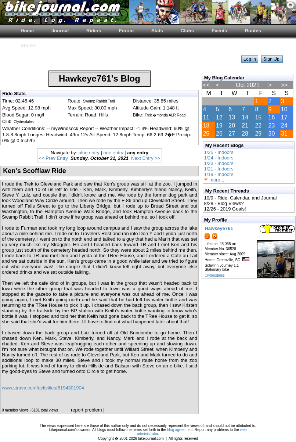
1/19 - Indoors (218, 174)
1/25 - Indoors (218, 152)
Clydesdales (214, 275)
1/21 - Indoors (218, 169)
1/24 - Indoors (218, 158)
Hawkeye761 (219, 228)
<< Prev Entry (53, 158)
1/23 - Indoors (218, 163)
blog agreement (180, 430)
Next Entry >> (145, 158)
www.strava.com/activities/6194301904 (43, 388)
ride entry (113, 152)
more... (214, 180)
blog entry (89, 152)
